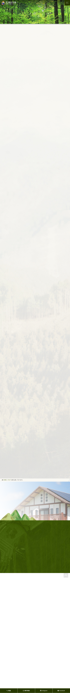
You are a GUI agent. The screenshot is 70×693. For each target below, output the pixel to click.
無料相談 (26, 690)
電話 (9, 690)
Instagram (43, 690)
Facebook (61, 690)
